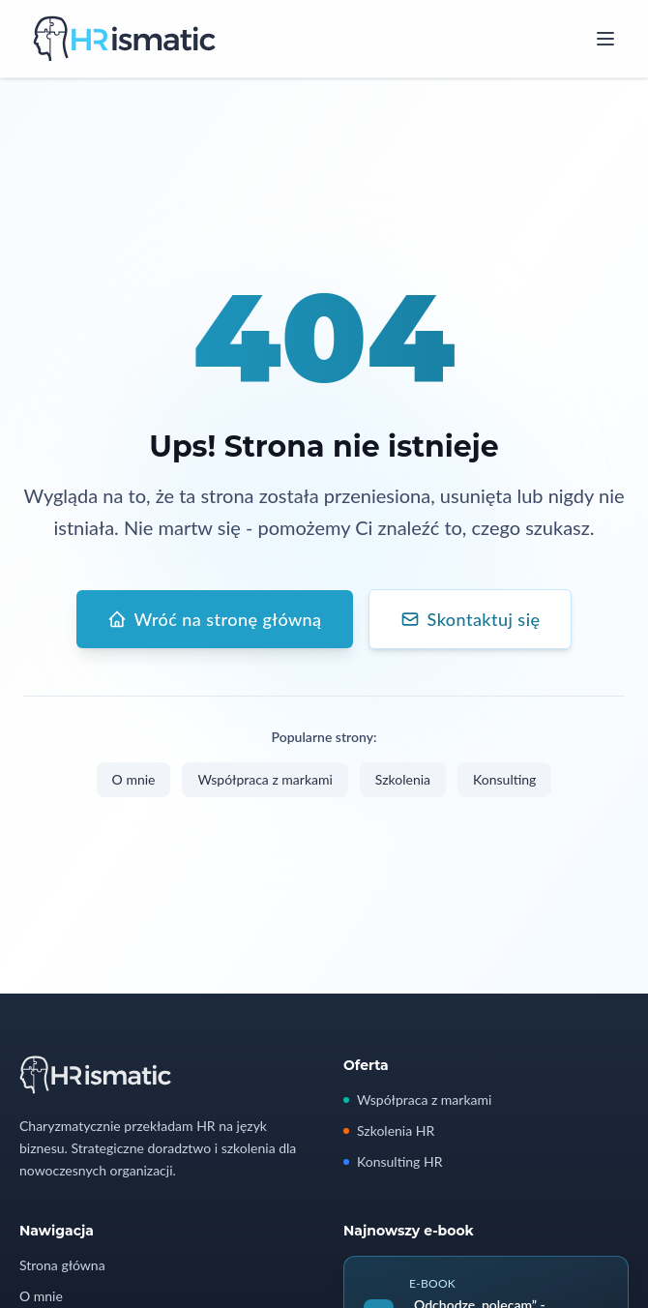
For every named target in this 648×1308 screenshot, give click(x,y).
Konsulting (504, 780)
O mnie (134, 780)
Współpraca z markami (264, 780)
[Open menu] (605, 38)
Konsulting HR (392, 1161)
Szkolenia (402, 780)
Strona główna (62, 1265)
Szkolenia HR (388, 1130)
